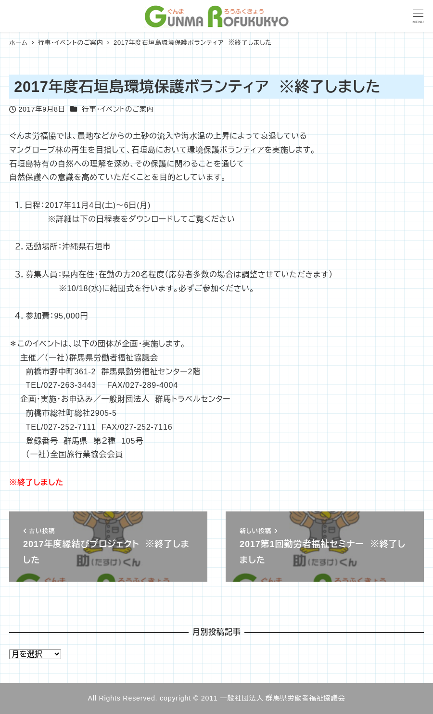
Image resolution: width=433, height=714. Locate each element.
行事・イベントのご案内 (117, 109)
